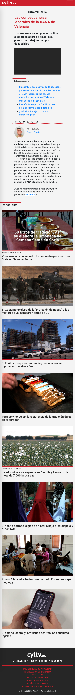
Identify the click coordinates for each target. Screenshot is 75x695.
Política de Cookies (37, 683)
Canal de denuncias (37, 680)
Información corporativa (37, 672)
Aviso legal (37, 675)
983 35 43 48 (55, 661)
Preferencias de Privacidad (37, 669)
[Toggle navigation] (69, 2)
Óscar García (33, 132)
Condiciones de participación (37, 686)
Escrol (53, 691)
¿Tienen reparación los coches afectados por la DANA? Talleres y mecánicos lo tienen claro (36, 97)
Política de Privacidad (37, 678)
